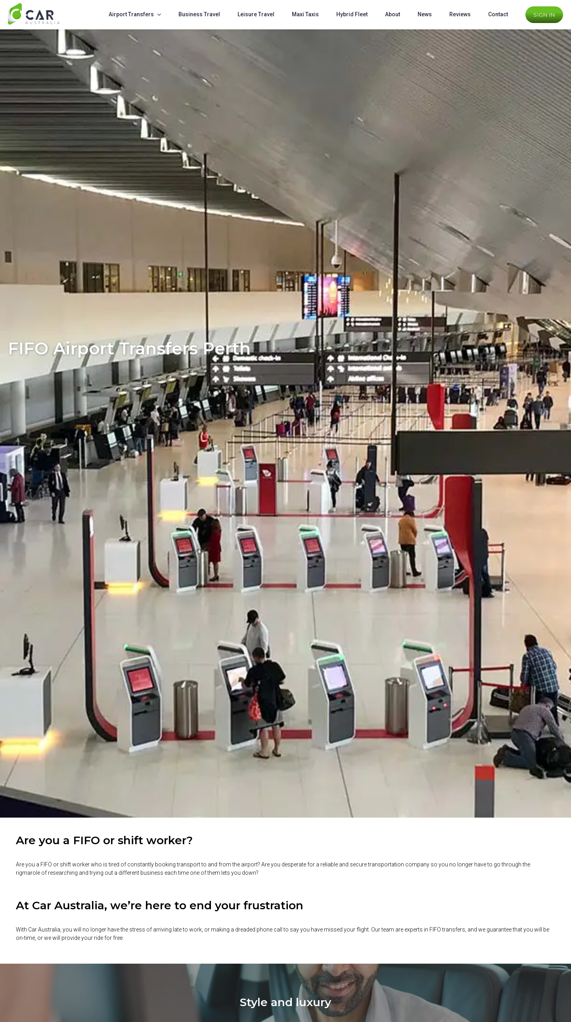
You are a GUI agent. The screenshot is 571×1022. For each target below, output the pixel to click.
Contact (498, 14)
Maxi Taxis (305, 14)
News (425, 14)
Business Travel (199, 14)
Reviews (460, 14)
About (392, 14)
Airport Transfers (131, 14)
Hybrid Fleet (352, 14)
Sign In (544, 15)
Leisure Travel (256, 14)
